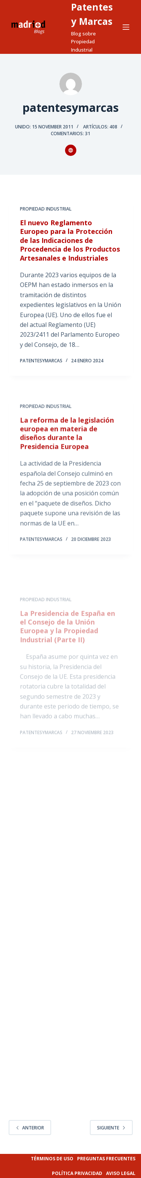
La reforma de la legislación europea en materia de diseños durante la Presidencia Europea (67, 436)
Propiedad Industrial (45, 209)
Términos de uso (52, 1158)
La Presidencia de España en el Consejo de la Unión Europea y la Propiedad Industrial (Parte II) (67, 638)
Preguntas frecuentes (106, 1158)
